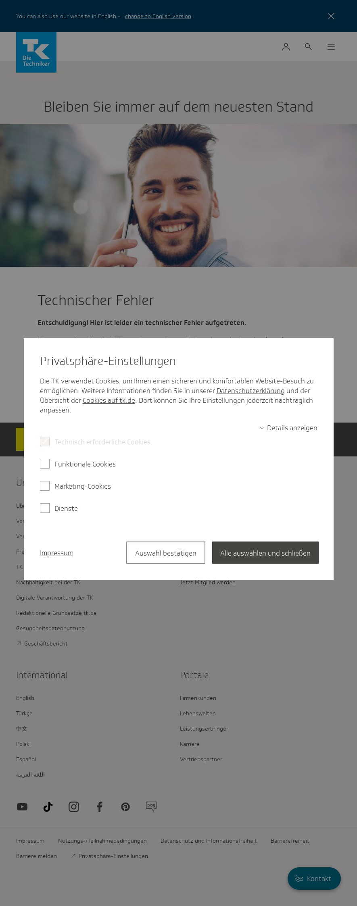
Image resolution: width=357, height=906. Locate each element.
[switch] (288, 428)
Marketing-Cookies (82, 486)
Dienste (66, 508)
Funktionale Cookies (85, 464)
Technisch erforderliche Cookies (102, 441)
